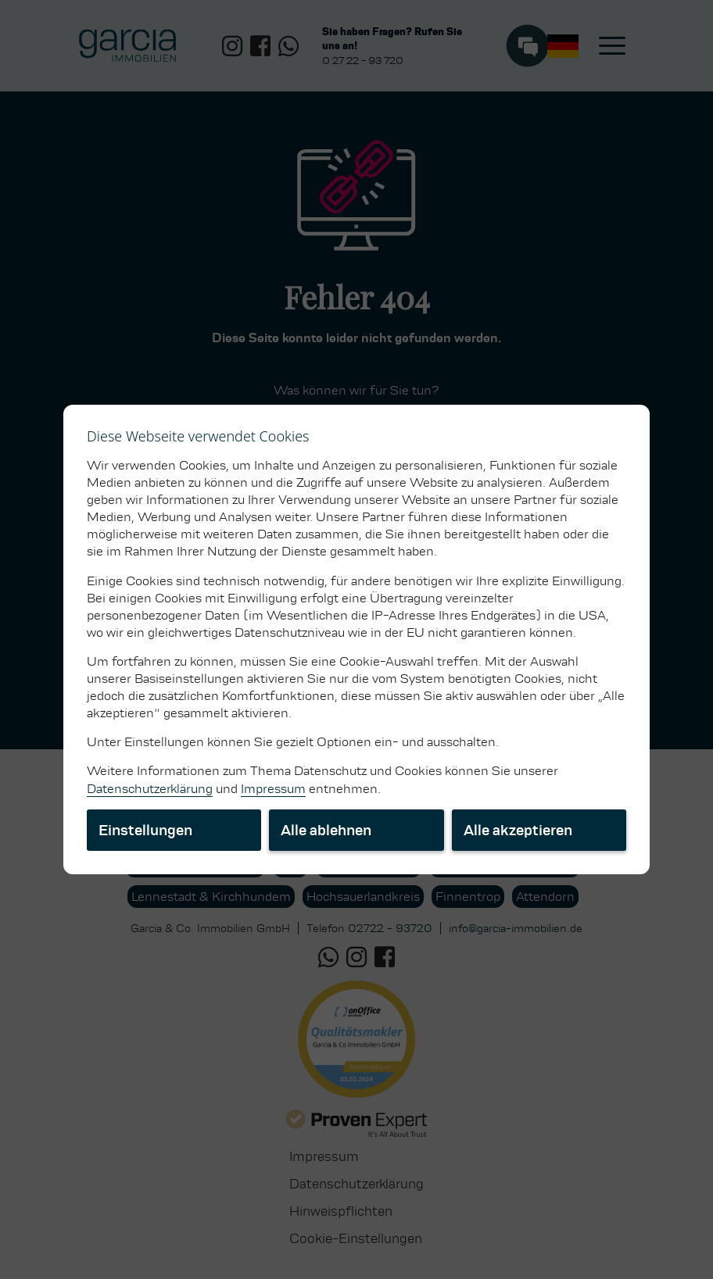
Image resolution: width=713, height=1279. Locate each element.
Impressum (273, 788)
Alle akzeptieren (518, 830)
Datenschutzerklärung (150, 788)
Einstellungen (145, 830)
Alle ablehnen (326, 830)
